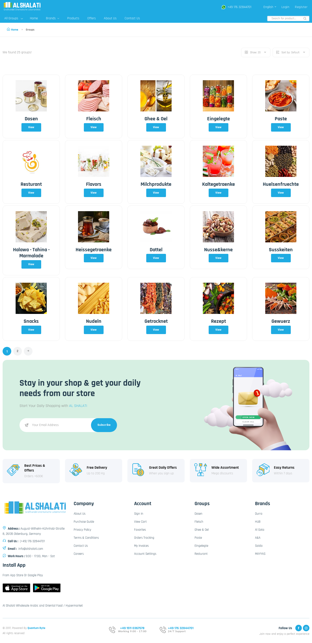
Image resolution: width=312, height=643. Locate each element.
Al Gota (259, 530)
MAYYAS (260, 554)
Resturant (31, 184)
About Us (110, 18)
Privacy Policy (82, 530)
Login (285, 7)
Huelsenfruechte (281, 184)
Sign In (138, 514)
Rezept (218, 321)
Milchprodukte (156, 184)
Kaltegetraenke (218, 184)
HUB (257, 522)
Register (301, 7)
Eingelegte (218, 119)
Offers (91, 18)
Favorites (140, 530)
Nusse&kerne (218, 249)
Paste (281, 119)
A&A (257, 538)
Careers (79, 554)
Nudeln (93, 321)
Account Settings (145, 554)
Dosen (31, 119)
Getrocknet (156, 321)
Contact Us (132, 18)
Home (34, 18)
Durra (258, 514)
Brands (52, 18)
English (270, 7)
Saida (259, 546)
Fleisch (93, 119)
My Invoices (141, 546)
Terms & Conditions (86, 538)
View (31, 127)
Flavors (93, 184)
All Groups (13, 18)
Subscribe (104, 425)
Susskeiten (281, 249)
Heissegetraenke (94, 249)
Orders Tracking (144, 538)
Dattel (156, 249)
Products (73, 18)
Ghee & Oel (156, 119)
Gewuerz (280, 321)
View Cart (140, 522)
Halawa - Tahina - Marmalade (31, 252)
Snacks (31, 321)
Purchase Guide (84, 522)
